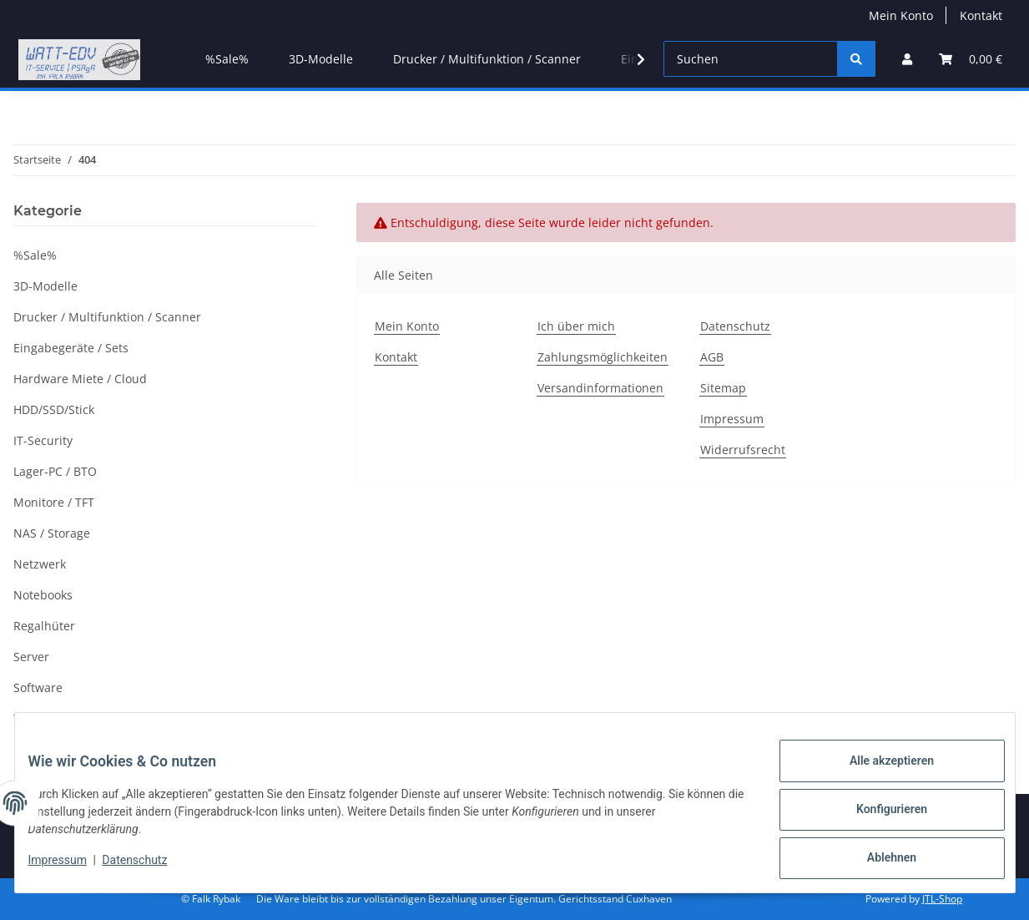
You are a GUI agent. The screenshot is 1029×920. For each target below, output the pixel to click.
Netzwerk (39, 564)
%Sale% (35, 255)
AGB (712, 357)
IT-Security (43, 440)
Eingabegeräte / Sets (71, 348)
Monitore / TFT (53, 502)
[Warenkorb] (971, 59)
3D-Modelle (45, 286)
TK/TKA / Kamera (60, 718)
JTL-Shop (942, 899)
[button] (907, 59)
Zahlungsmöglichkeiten (602, 357)
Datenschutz (147, 868)
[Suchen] (750, 59)
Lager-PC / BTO (55, 471)
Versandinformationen (600, 388)
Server (31, 657)
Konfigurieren (878, 817)
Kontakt (981, 15)
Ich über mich (576, 326)
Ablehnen (878, 860)
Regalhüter (44, 626)
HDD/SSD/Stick (53, 409)
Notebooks (43, 595)
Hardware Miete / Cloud (80, 379)
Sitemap (723, 388)
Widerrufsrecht (742, 449)
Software (38, 687)
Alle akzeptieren (878, 774)
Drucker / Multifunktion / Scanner (107, 317)
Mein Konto (901, 15)
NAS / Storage (51, 533)
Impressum (71, 868)
